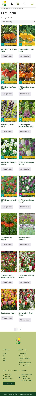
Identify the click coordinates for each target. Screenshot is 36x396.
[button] (32, 4)
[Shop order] (18, 21)
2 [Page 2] (17, 329)
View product (6, 56)
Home (3, 8)
